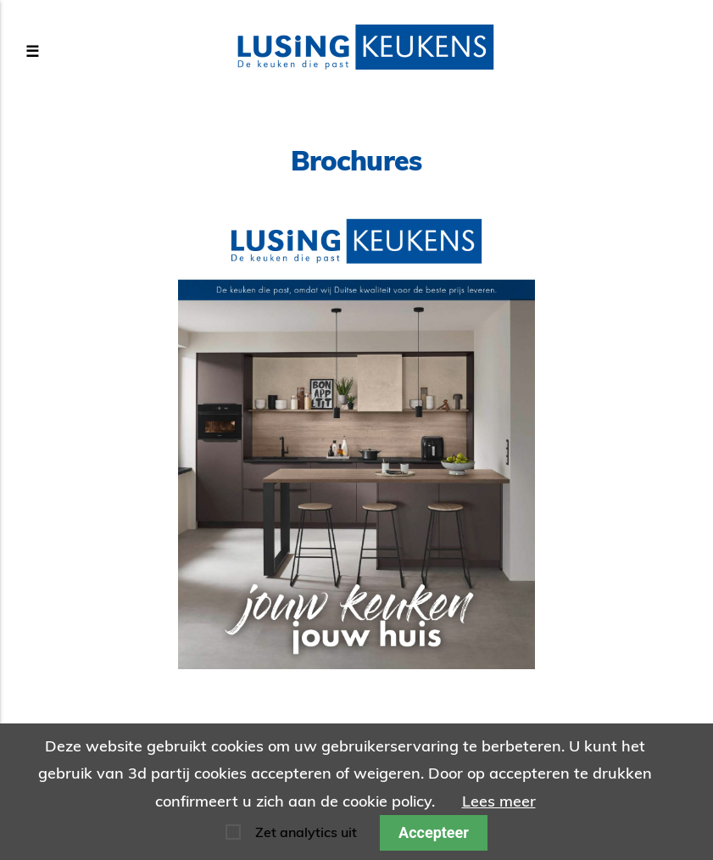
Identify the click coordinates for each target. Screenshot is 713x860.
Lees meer (499, 801)
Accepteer (433, 832)
